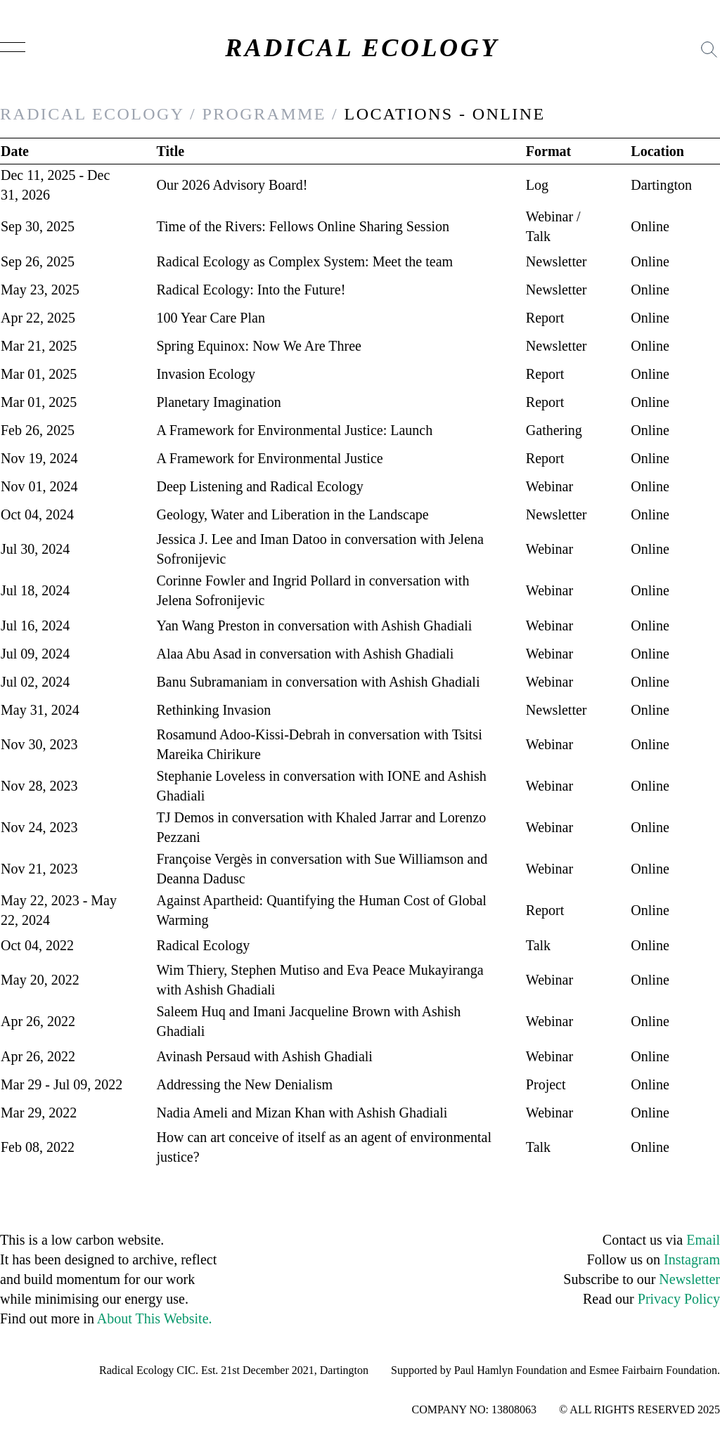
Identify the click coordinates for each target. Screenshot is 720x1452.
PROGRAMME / (270, 114)
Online (650, 226)
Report (545, 317)
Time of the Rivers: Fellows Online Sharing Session (303, 226)
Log (537, 185)
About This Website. (154, 1318)
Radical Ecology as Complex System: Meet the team (305, 261)
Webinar (549, 216)
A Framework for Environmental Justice (270, 458)
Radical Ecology (203, 945)
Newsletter (556, 261)
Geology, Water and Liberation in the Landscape (293, 514)
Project (546, 1084)
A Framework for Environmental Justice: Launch (295, 430)
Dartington (661, 185)
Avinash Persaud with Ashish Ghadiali (265, 1056)
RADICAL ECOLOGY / (98, 114)
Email (703, 1239)
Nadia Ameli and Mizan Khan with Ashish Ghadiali (302, 1112)
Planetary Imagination (219, 402)
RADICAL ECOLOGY (362, 48)
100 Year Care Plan (211, 317)
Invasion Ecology (206, 374)
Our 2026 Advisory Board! (232, 185)
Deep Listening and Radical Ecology (260, 486)
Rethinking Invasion (214, 710)
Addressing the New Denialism (245, 1084)
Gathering (554, 430)
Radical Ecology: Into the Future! (251, 289)
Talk (538, 236)
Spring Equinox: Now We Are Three (259, 346)
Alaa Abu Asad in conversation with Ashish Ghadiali (305, 653)
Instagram (692, 1259)
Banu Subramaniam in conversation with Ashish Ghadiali (318, 681)
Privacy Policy (679, 1299)
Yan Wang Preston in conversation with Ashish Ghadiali (314, 625)
